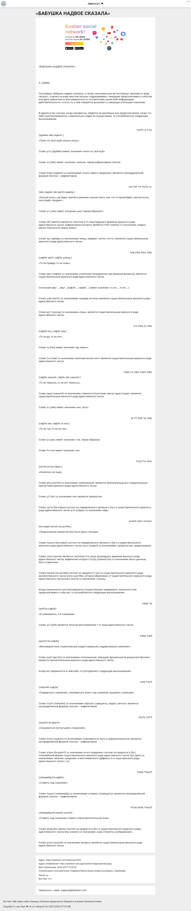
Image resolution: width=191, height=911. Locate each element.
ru (47, 875)
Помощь (34, 901)
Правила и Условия (73, 901)
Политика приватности (51, 901)
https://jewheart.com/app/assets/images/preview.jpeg (85, 863)
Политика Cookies (93, 901)
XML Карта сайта (20, 901)
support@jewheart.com (73, 890)
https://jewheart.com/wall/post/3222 (63, 860)
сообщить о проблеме (114, 871)
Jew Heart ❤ (22, 906)
